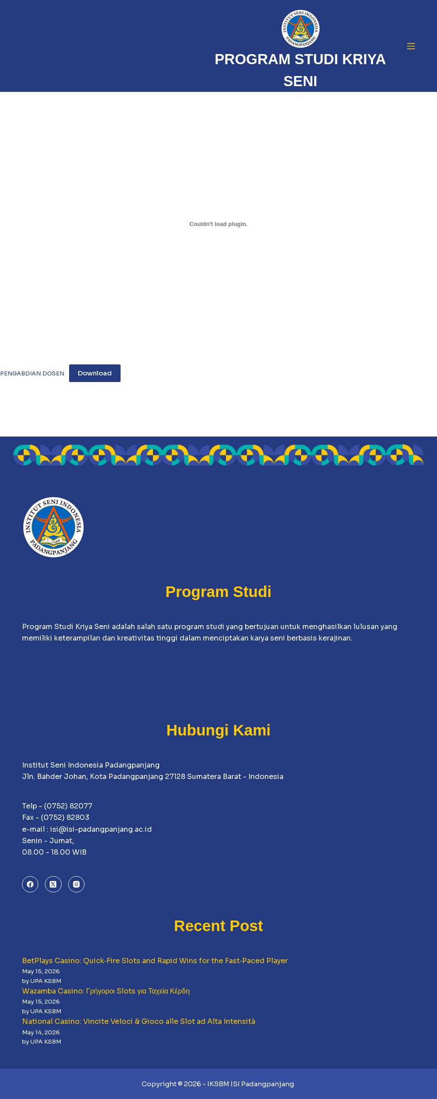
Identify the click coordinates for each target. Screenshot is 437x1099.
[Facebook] (30, 884)
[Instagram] (76, 884)
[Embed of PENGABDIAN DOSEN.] (218, 224)
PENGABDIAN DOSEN (32, 373)
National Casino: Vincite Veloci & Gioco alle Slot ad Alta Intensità (138, 1021)
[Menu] (411, 46)
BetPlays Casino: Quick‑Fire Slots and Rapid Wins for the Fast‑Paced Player (155, 960)
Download (95, 373)
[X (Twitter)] (53, 884)
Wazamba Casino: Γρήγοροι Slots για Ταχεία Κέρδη (106, 991)
